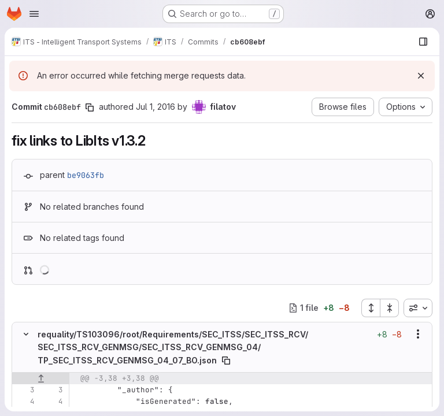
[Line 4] (25, 401)
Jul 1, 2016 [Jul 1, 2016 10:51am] (155, 107)
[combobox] (418, 308)
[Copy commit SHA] (90, 107)
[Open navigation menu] (34, 14)
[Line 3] (25, 389)
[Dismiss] (421, 76)
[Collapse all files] (389, 308)
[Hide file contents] (26, 334)
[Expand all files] (370, 308)
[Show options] (418, 334)
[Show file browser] (423, 41)
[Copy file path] (226, 360)
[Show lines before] (40, 378)
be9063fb (85, 175)
